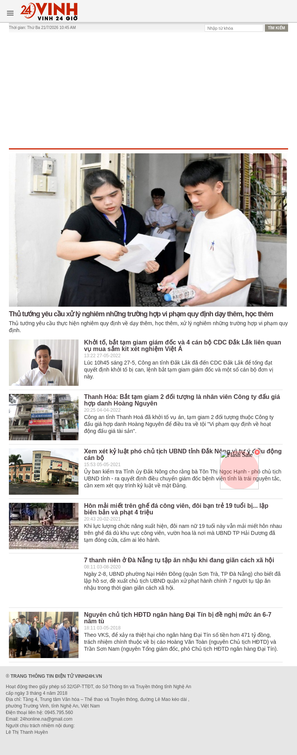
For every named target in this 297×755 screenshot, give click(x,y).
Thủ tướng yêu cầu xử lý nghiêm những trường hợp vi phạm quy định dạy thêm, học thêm (141, 314)
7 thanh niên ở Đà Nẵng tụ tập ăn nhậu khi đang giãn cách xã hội (179, 560)
